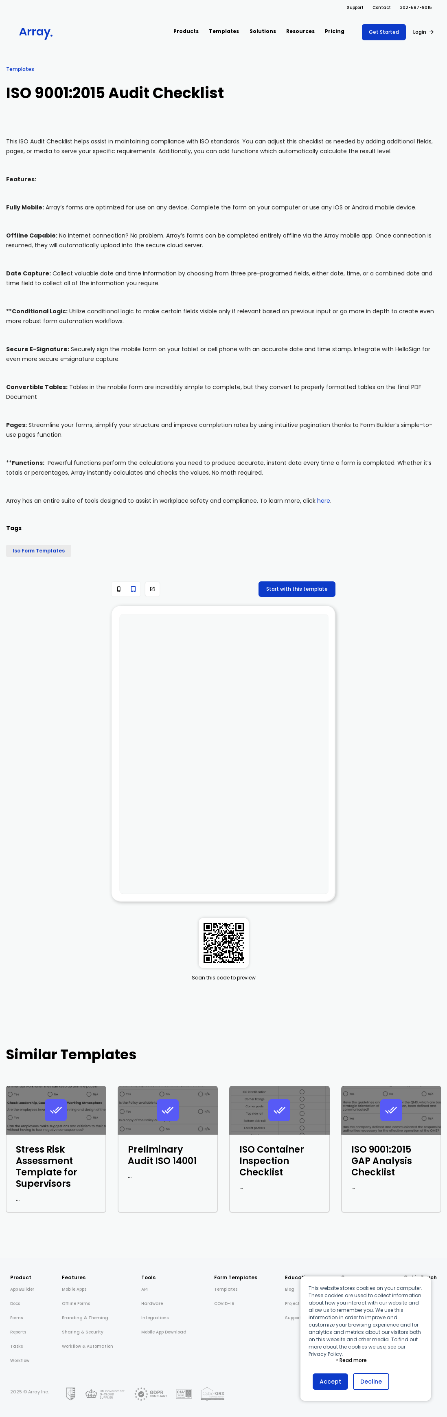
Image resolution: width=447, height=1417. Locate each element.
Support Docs (299, 1318)
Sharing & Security (82, 1332)
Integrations (155, 1318)
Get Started (384, 32)
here (323, 501)
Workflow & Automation (87, 1346)
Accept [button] (330, 1381)
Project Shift (298, 1303)
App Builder (22, 1289)
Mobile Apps (74, 1289)
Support (355, 7)
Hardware (152, 1303)
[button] (186, 32)
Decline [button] (371, 1381)
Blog (289, 1289)
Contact (381, 7)
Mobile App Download (163, 1332)
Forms (16, 1318)
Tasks (16, 1346)
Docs (15, 1303)
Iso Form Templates (39, 550)
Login (419, 32)
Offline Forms (76, 1303)
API (144, 1289)
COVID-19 (224, 1303)
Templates (20, 69)
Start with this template (297, 588)
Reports (18, 1332)
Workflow (19, 1361)
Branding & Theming (85, 1318)
